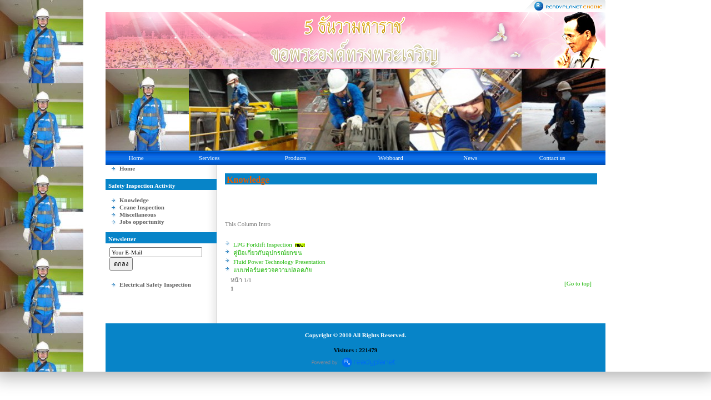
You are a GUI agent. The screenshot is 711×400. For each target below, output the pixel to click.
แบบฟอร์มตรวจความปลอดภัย (272, 270)
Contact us (552, 157)
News (470, 157)
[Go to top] (578, 283)
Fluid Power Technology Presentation (279, 261)
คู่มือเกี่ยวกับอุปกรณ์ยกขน (267, 252)
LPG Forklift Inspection (262, 244)
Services (209, 157)
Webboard (390, 157)
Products (296, 157)
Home (136, 157)
